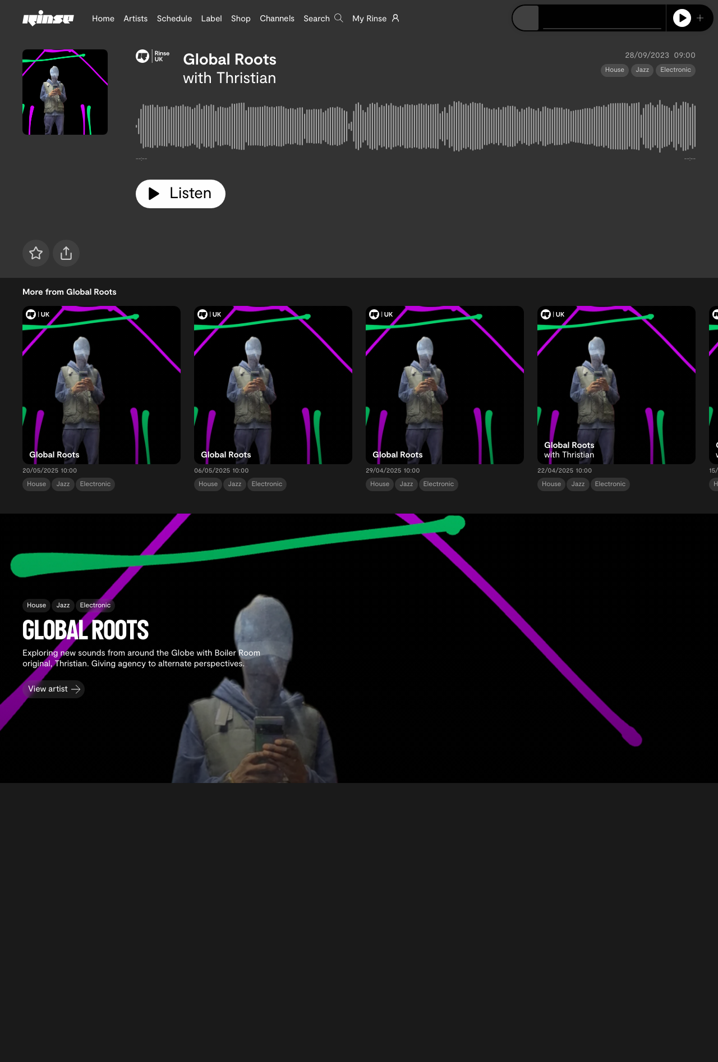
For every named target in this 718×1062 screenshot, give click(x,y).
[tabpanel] (416, 128)
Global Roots (230, 58)
